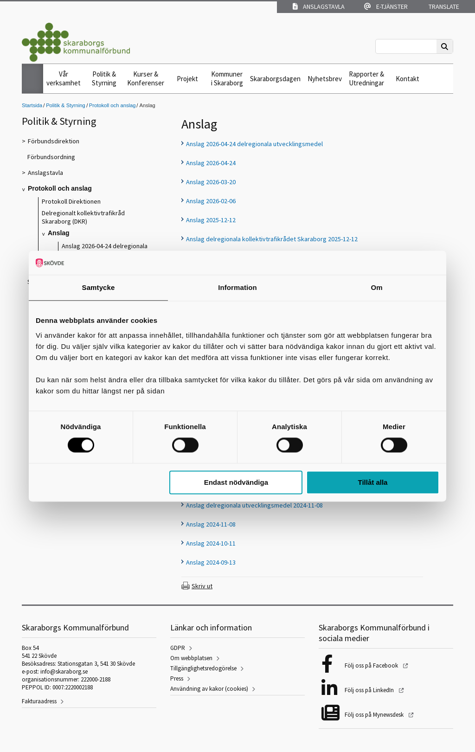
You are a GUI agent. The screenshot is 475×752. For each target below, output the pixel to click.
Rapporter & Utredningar (366, 78)
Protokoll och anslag (112, 105)
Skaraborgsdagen (275, 78)
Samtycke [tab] (98, 287)
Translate (443, 6)
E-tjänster (386, 6)
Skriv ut (202, 586)
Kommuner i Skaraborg (227, 78)
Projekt (187, 78)
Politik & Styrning (104, 78)
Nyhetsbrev (325, 78)
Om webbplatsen (191, 658)
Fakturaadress (39, 701)
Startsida (32, 105)
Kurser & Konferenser (145, 78)
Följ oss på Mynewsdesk (375, 715)
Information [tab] (237, 287)
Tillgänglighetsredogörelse (203, 668)
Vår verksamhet (63, 78)
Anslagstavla (319, 6)
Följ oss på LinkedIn (370, 690)
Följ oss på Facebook (372, 665)
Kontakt (407, 78)
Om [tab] (376, 287)
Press (176, 678)
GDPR (177, 648)
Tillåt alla (372, 482)
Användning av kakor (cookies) (209, 689)
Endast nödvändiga (236, 482)
